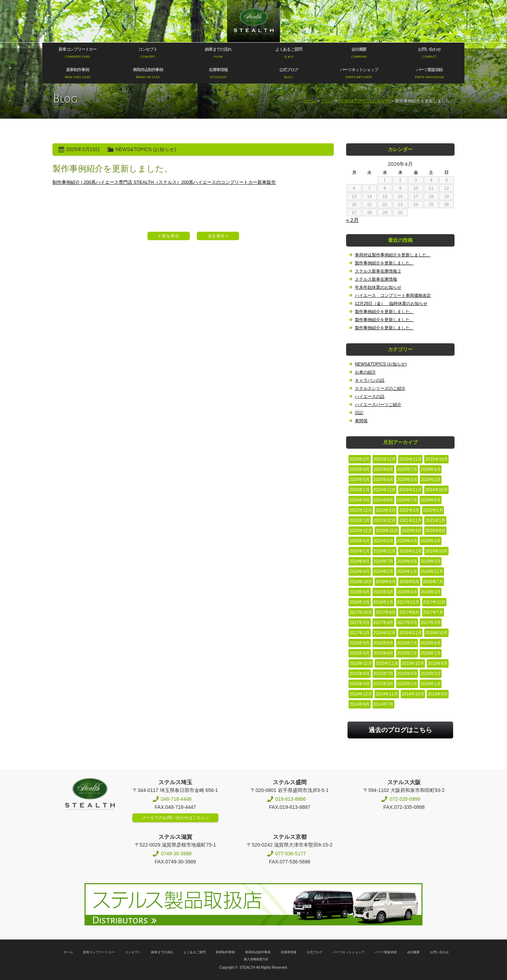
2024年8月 (383, 500)
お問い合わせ (439, 952)
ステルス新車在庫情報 (376, 279)
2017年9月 (386, 612)
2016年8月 (383, 643)
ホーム (309, 101)
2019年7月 (383, 561)
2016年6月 (431, 643)
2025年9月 (360, 469)
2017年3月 (407, 622)
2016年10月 (436, 632)
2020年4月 (407, 540)
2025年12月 (384, 459)
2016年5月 (360, 653)
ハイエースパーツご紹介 (378, 404)
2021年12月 (384, 520)
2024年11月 (410, 489)
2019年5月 (431, 561)
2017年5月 (360, 622)
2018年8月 (409, 581)
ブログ (327, 101)
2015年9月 (438, 663)
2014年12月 (361, 694)
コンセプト (133, 952)
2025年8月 (383, 469)
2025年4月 (383, 479)
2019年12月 (384, 551)
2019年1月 (407, 571)
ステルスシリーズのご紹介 (380, 388)
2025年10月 (436, 459)
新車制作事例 (225, 952)
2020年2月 (431, 540)
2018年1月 (383, 602)
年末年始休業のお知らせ (378, 287)
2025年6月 (431, 469)
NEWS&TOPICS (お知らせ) (364, 101)
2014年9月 (438, 694)
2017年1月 (360, 632)
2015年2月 (407, 683)
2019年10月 (436, 551)
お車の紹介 (365, 372)
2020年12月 (361, 530)
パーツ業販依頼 (386, 952)
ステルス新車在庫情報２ (378, 271)
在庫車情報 (288, 952)
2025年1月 (360, 489)
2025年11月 (410, 459)
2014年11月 (387, 694)
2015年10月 (413, 663)
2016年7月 (407, 643)
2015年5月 (431, 673)
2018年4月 (407, 591)
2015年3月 (383, 683)
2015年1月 (431, 683)
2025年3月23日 (83, 149)
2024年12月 (384, 489)
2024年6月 (431, 500)
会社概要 (413, 952)
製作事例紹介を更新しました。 (384, 263)
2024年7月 (407, 500)
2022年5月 (386, 510)
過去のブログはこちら (400, 730)
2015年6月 (407, 673)
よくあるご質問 (194, 952)
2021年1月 (435, 520)
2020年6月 (360, 540)
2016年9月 (360, 643)
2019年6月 (407, 561)
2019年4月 (360, 571)
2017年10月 (361, 612)
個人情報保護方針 (256, 959)
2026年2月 (360, 459)
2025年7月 (407, 469)
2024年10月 (436, 489)
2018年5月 (383, 591)
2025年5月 (360, 479)
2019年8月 (360, 561)
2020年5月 (383, 540)
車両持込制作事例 (257, 952)
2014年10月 (413, 694)
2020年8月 (435, 530)
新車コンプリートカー (99, 952)
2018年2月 (360, 602)
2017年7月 (433, 612)
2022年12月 (361, 510)
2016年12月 (384, 632)
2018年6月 (360, 591)
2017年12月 (408, 602)
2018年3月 (431, 591)
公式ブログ (315, 952)
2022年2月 (433, 510)
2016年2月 (407, 653)
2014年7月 (383, 704)
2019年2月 (383, 571)
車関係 (361, 420)
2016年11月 (410, 632)
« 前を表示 (168, 235)
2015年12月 (361, 663)
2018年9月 (386, 581)
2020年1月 (360, 551)
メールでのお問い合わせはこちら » (175, 817)
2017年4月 (383, 622)
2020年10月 (387, 530)
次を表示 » (218, 235)
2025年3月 (407, 479)
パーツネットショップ (348, 952)
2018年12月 (432, 571)
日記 (359, 412)
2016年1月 (431, 653)
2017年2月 (431, 622)
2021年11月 (410, 520)
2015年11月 (387, 663)
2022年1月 (360, 520)
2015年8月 (360, 673)
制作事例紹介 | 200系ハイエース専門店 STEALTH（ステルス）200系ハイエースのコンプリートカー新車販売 (164, 182)
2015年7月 (383, 673)
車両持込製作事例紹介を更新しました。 (393, 254)
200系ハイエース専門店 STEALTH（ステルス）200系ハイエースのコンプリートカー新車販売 (254, 21)
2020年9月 (412, 530)
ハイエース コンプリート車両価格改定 (393, 295)
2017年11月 (434, 602)
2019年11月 (410, 551)
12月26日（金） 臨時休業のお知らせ (391, 303)
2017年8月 (409, 612)
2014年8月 (360, 704)
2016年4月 (383, 653)
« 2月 (352, 220)
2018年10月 (361, 581)
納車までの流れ (162, 952)
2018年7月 (433, 581)
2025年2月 (431, 479)
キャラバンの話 (369, 380)
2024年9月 (360, 500)
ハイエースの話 (369, 396)
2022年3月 (409, 510)
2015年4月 (360, 683)
